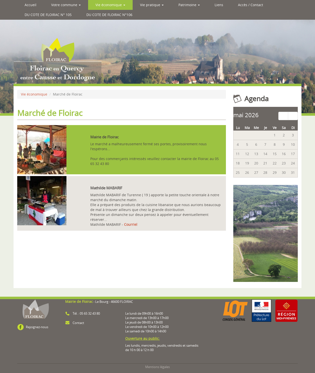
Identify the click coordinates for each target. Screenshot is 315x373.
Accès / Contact (250, 4)
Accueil (30, 4)
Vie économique (110, 4)
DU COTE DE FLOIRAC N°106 (109, 14)
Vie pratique (152, 4)
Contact (78, 323)
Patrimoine (189, 4)
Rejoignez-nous (37, 327)
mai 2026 (246, 115)
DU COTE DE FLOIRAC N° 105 (48, 14)
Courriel (130, 224)
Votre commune (66, 4)
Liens (219, 4)
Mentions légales (157, 367)
